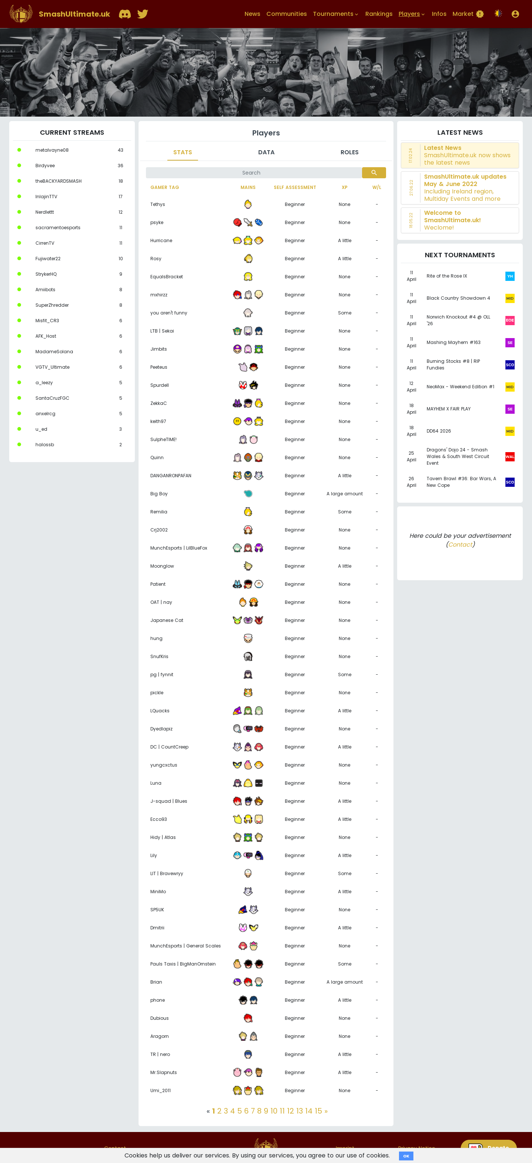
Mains (248, 187)
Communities (286, 14)
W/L (376, 187)
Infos (439, 14)
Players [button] (412, 14)
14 (309, 1111)
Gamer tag (164, 187)
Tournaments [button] (336, 14)
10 (273, 1111)
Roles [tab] (350, 152)
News (252, 14)
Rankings (379, 14)
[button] (515, 14)
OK (406, 1156)
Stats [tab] (182, 152)
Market (468, 14)
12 (290, 1111)
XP (345, 187)
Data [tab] (266, 152)
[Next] (326, 1111)
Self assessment (295, 187)
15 (318, 1111)
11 (282, 1111)
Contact (460, 544)
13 (299, 1111)
